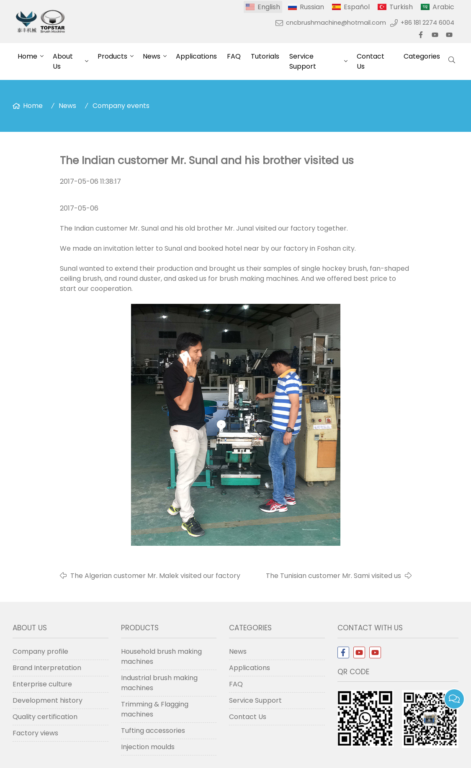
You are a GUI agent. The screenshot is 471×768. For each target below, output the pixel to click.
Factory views (35, 733)
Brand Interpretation (47, 668)
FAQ (234, 56)
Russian (312, 7)
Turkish (401, 7)
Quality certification (45, 717)
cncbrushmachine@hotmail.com (336, 22)
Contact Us (370, 61)
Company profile (40, 651)
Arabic (443, 7)
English (268, 7)
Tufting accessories (153, 730)
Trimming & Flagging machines (154, 709)
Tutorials (265, 56)
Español (357, 7)
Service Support (302, 61)
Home (27, 56)
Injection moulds (148, 747)
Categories (422, 56)
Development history (47, 700)
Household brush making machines (161, 656)
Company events (121, 105)
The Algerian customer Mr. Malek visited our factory (155, 575)
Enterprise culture (42, 684)
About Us (63, 61)
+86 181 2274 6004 (427, 22)
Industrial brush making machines (159, 683)
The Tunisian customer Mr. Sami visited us (333, 575)
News (151, 56)
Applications (196, 56)
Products (112, 56)
